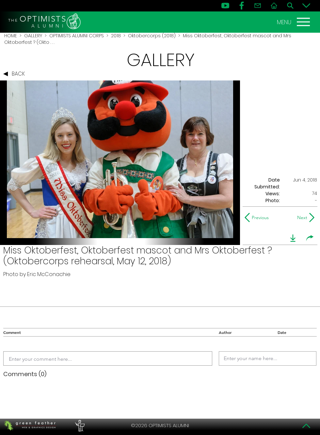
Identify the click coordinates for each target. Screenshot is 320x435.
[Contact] (257, 5)
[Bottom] (306, 5)
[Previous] (258, 217)
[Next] (300, 217)
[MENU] (294, 22)
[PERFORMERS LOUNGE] (79, 425)
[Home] (274, 5)
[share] (309, 238)
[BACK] (16, 73)
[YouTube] (225, 5)
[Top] (306, 425)
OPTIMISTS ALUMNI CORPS (76, 35)
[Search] (290, 5)
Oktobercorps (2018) (152, 35)
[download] (292, 238)
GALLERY (33, 35)
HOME (10, 35)
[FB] (241, 5)
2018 (116, 35)
